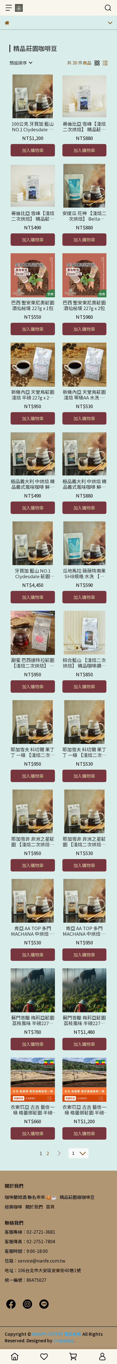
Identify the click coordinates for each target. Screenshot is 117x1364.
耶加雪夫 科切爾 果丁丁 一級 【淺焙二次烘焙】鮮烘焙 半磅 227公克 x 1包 (84, 752)
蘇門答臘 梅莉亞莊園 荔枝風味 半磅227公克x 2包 (84, 1020)
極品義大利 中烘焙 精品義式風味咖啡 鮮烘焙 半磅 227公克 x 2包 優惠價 (84, 484)
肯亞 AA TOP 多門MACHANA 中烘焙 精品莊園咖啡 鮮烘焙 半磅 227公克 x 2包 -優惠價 (84, 931)
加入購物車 (33, 150)
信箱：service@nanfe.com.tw (35, 1261)
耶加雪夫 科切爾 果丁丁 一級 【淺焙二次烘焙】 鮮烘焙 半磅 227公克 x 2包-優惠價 (33, 752)
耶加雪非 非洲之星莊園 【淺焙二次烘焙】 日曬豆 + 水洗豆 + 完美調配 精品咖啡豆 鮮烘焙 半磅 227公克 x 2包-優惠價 (33, 841)
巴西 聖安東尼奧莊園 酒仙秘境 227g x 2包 (84, 305)
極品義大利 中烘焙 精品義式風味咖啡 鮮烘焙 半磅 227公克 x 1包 (33, 484)
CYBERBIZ (63, 1340)
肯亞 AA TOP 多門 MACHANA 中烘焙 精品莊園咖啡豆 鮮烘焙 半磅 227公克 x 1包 (32, 931)
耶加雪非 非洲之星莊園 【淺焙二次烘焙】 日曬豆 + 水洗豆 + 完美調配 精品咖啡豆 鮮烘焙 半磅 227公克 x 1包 (84, 841)
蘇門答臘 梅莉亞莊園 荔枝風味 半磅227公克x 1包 (32, 1020)
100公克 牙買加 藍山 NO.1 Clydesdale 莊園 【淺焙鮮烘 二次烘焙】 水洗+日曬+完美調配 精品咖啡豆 (33, 126)
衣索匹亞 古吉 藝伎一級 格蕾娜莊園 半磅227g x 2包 (84, 1109)
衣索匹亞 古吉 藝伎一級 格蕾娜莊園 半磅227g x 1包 (33, 1109)
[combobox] (20, 62)
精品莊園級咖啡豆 (77, 1197)
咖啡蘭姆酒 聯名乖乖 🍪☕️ (30, 1197)
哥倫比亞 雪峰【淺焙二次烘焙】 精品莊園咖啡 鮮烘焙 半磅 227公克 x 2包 (84, 126)
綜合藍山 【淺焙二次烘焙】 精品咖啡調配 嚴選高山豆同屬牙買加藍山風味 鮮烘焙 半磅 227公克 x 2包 (84, 662)
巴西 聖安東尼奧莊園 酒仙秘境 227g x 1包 (32, 305)
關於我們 (34, 1207)
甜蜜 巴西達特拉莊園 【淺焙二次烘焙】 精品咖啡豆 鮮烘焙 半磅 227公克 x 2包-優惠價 (33, 662)
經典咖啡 (13, 1207)
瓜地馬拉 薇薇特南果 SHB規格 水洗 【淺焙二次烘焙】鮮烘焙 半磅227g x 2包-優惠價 (84, 573)
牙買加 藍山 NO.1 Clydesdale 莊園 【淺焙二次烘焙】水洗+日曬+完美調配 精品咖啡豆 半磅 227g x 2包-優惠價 (33, 573)
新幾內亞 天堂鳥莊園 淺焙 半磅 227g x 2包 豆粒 (32, 394)
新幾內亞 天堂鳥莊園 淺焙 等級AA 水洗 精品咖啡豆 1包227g (84, 394)
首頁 (50, 1207)
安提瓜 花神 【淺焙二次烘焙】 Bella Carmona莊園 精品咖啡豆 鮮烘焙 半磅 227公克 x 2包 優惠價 (84, 216)
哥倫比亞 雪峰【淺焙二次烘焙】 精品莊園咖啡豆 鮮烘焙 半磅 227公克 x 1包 (32, 216)
